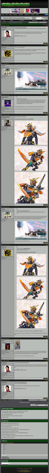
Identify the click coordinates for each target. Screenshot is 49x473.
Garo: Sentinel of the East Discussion (8, 437)
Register (11, 20)
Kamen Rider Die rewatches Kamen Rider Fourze (10, 423)
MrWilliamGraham (5, 116)
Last (45, 22)
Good (4, 446)
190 (33, 22)
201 (40, 22)
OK (3, 451)
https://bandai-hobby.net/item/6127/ (20, 382)
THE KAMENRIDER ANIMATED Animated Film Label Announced (13, 412)
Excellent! (4, 444)
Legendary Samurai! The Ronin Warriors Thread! (10, 431)
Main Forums (15, 17)
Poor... (4, 453)
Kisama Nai (4, 27)
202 (42, 22)
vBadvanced (25, 471)
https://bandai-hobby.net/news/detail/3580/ (22, 362)
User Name (34, 17)
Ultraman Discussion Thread (6, 426)
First (30, 22)
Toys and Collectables (21, 17)
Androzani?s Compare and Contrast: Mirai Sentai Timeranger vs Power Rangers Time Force (17, 435)
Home (3, 14)
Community (22, 20)
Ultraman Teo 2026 (5, 417)
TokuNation (10, 17)
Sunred (3, 65)
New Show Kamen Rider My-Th (7, 414)
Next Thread (27, 402)
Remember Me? (45, 17)
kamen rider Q (4, 97)
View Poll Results (5, 456)
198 (34, 22)
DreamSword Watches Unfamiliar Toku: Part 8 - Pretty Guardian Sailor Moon (15, 432)
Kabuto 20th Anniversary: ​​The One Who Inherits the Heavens (12, 415)
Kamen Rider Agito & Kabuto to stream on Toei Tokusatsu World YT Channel (15, 411)
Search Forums (4, 461)
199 (36, 22)
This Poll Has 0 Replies (5, 458)
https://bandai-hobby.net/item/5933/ (20, 27)
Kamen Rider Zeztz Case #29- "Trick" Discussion (10, 428)
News (7, 14)
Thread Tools (44, 24)
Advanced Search (5, 464)
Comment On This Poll (5, 457)
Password (33, 18)
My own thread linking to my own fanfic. (8, 434)
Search (44, 20)
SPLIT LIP (3, 47)
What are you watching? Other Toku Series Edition (10, 425)
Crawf (2, 340)
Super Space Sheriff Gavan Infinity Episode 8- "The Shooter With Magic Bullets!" (15, 429)
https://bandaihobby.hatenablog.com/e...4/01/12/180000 (26, 252)
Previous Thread (22, 402)
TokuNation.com (5, 17)
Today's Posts (34, 20)
